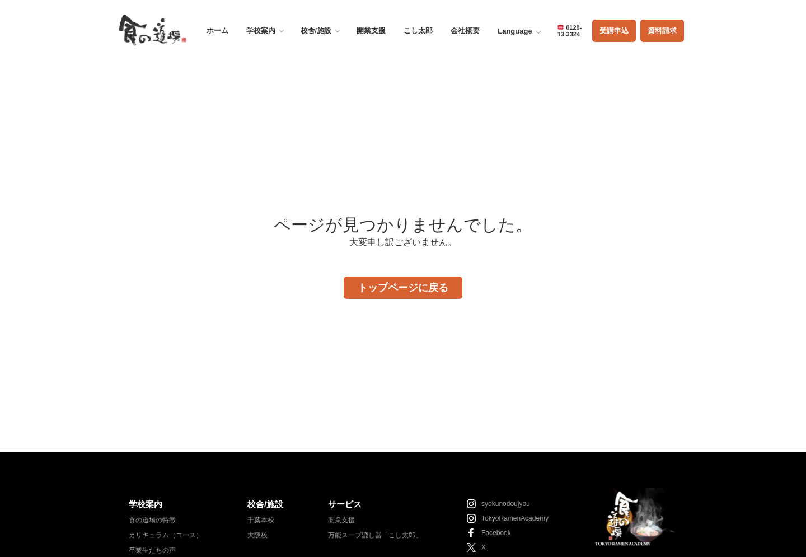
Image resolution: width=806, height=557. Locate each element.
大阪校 (257, 535)
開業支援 (371, 30)
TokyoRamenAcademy (515, 518)
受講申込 (614, 30)
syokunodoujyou (505, 504)
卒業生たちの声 (152, 550)
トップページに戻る (403, 287)
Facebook (496, 533)
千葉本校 (260, 520)
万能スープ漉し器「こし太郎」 (375, 535)
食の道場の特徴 (152, 520)
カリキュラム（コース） (166, 535)
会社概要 (465, 30)
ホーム (217, 30)
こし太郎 (418, 30)
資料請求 (662, 30)
